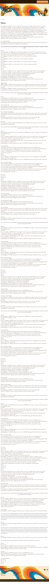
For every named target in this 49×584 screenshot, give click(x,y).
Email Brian (3, 577)
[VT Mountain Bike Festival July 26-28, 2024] (7, 10)
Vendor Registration (42, 1)
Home (1, 19)
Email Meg (15, 577)
